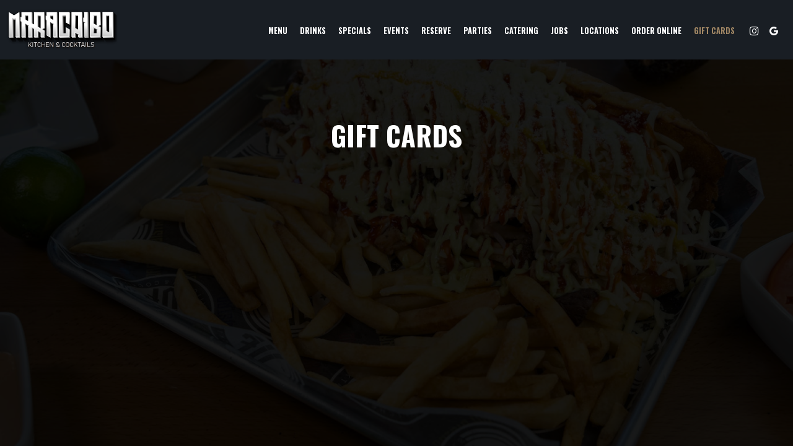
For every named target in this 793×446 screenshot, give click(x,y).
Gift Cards (714, 31)
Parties (477, 31)
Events (396, 31)
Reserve (436, 31)
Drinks (313, 31)
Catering (521, 31)
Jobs (559, 31)
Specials (354, 31)
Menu (277, 31)
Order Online (656, 31)
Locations (600, 31)
